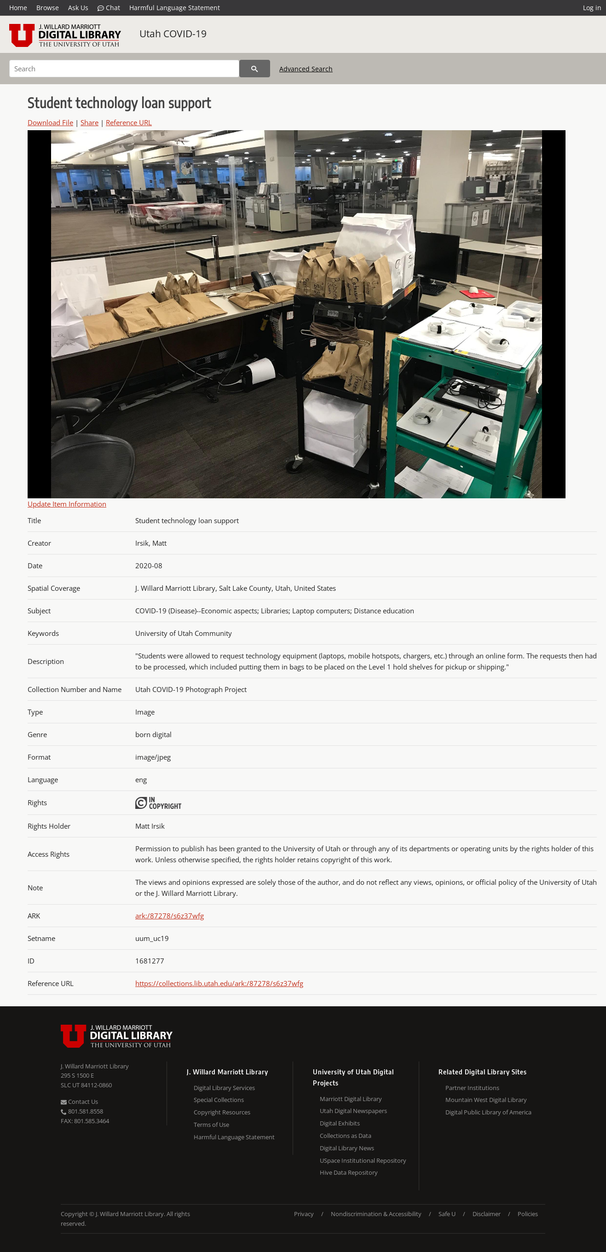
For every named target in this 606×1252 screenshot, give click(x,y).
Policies (528, 1214)
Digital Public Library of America (488, 1112)
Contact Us (79, 1101)
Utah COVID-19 (173, 33)
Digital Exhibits (340, 1123)
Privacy (304, 1214)
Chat (109, 7)
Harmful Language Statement (174, 7)
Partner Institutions (472, 1088)
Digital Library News (347, 1148)
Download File (50, 122)
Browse (47, 7)
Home (18, 7)
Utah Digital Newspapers (353, 1111)
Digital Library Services (224, 1088)
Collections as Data (345, 1135)
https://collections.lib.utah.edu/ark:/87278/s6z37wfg (219, 983)
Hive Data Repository (349, 1172)
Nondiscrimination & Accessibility (376, 1214)
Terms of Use (211, 1124)
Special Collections (219, 1100)
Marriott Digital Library (351, 1099)
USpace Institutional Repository (363, 1160)
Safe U (447, 1214)
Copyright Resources (222, 1112)
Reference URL (129, 122)
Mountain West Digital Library (486, 1100)
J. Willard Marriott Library (95, 1066)
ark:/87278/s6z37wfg (169, 915)
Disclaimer (487, 1214)
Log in (592, 7)
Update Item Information (67, 503)
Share (89, 122)
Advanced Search (306, 68)
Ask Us (78, 7)
